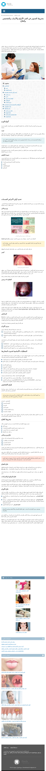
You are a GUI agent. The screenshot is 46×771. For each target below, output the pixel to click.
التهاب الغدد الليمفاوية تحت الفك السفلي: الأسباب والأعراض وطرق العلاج (15, 704)
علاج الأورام (8, 116)
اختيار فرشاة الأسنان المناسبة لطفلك (8, 644)
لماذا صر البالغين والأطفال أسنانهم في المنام (22, 619)
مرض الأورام (8, 102)
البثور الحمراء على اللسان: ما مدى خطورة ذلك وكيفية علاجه (13, 672)
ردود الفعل (6, 747)
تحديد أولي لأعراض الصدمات (10, 92)
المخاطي (8, 100)
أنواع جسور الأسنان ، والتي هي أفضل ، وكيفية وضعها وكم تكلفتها (14, 737)
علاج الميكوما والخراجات (11, 114)
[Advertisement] (23, 34)
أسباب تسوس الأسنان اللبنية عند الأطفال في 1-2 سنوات (12, 646)
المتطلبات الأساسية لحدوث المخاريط (12, 104)
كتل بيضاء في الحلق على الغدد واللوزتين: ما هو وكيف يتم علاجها (13, 688)
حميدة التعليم (9, 90)
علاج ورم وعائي (9, 110)
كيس (7, 96)
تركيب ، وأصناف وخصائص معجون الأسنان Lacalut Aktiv (12, 651)
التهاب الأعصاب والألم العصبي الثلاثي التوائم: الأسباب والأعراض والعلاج (15, 648)
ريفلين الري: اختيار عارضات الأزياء (8, 641)
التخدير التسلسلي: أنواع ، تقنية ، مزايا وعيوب (22, 591)
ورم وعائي (8, 94)
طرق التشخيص (7, 106)
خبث (7, 88)
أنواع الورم (6, 86)
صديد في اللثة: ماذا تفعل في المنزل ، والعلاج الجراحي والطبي (13, 721)
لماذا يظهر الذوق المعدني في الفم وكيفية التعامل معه (22, 605)
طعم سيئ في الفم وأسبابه (21, 632)
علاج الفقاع (8, 112)
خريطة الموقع (13, 747)
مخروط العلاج (7, 108)
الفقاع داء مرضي (9, 98)
